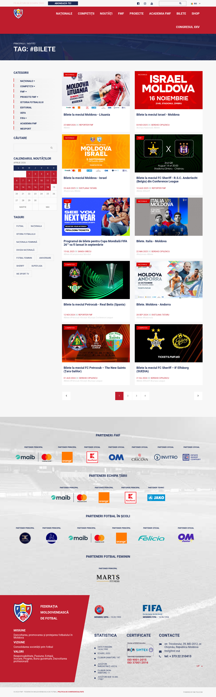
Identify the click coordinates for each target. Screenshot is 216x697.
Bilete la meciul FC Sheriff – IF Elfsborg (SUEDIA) (162, 369)
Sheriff (20, 266)
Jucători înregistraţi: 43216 (108, 665)
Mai (47, 207)
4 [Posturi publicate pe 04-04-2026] (47, 174)
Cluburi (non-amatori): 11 (104, 671)
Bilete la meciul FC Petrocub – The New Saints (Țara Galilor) (95, 369)
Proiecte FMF (26, 96)
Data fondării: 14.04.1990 (105, 648)
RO (194, 3)
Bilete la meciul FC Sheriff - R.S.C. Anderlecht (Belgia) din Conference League (166, 179)
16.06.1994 (164, 617)
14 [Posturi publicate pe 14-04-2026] (23, 187)
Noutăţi (30, 43)
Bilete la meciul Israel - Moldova (158, 114)
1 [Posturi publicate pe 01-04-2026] (29, 174)
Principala (19, 43)
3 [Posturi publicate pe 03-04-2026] (41, 174)
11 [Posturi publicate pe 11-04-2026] (48, 180)
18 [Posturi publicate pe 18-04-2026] (48, 187)
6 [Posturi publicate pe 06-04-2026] (16, 180)
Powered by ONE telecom (193, 692)
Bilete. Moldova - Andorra (153, 304)
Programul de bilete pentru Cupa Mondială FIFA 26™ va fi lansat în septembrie (95, 242)
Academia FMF (25, 123)
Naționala (36, 226)
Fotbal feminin (24, 258)
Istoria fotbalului (25, 234)
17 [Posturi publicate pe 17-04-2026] (41, 187)
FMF (20, 91)
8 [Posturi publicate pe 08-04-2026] (29, 180)
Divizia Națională (25, 250)
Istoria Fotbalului (28, 102)
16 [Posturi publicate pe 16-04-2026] (35, 187)
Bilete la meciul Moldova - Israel (85, 178)
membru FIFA (149, 617)
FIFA (20, 117)
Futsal (20, 226)
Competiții (24, 86)
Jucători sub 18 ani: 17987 (108, 678)
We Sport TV (22, 274)
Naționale (24, 80)
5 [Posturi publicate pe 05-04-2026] (53, 174)
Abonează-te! (63, 3)
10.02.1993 (116, 617)
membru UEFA (101, 617)
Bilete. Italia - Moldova (151, 241)
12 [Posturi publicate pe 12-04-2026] (54, 180)
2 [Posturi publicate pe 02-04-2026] (35, 174)
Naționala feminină (26, 242)
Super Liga (36, 266)
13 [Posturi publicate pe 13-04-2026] (17, 187)
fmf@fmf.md (172, 651)
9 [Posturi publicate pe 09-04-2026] (35, 180)
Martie (22, 207)
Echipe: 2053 (104, 653)
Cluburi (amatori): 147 (109, 658)
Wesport (22, 128)
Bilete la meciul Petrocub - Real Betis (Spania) (94, 304)
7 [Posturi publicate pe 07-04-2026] (23, 180)
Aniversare (45, 258)
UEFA (20, 112)
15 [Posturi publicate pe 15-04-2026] (29, 187)
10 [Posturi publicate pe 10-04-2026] (41, 180)
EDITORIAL (23, 107)
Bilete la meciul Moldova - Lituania (87, 114)
